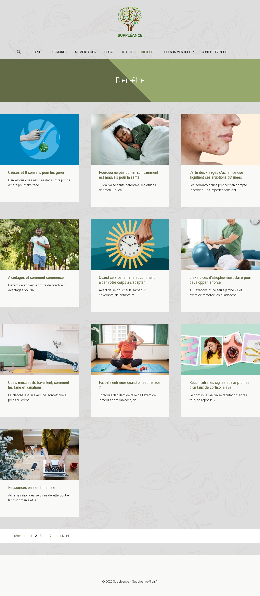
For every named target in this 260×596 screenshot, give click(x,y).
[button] (19, 52)
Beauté (127, 52)
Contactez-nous (215, 52)
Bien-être (148, 52)
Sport (109, 52)
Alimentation (85, 52)
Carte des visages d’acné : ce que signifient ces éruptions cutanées (216, 175)
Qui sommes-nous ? (179, 52)
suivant (61, 536)
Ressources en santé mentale (31, 487)
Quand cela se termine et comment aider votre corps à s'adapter (127, 280)
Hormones (58, 52)
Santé (37, 52)
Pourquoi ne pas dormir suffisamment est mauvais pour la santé (128, 175)
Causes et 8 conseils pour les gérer (36, 172)
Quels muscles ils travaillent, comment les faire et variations (38, 385)
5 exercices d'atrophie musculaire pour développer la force (220, 280)
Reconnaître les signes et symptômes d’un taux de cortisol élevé (219, 385)
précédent (17, 536)
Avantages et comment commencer (36, 277)
